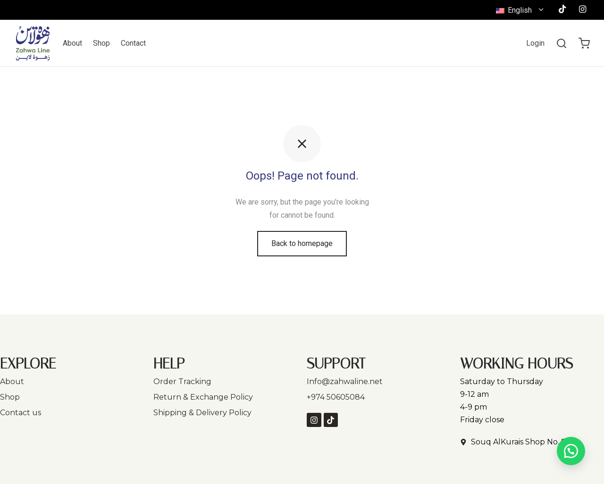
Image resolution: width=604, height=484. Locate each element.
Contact (133, 43)
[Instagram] (582, 9)
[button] (571, 451)
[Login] (535, 43)
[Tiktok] (562, 9)
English (515, 10)
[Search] (561, 43)
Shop (101, 43)
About (72, 43)
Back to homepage (302, 243)
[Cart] (584, 43)
